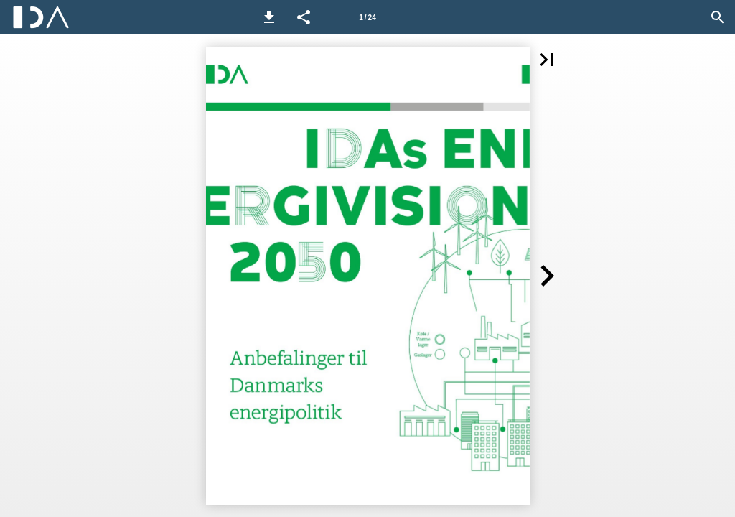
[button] (269, 17)
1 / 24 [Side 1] (367, 18)
